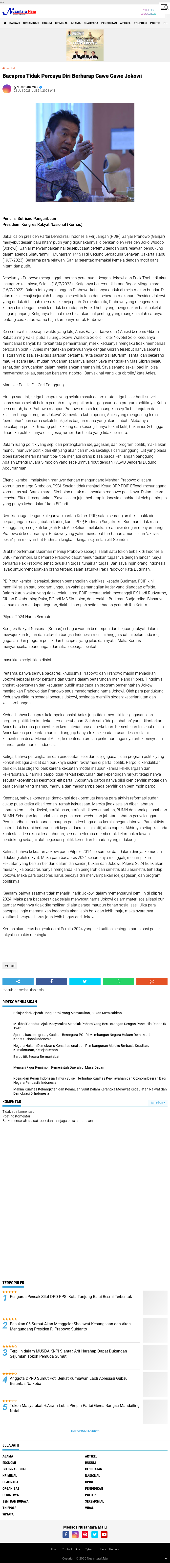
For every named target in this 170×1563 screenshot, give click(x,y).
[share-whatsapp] (118, 981)
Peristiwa (10, 1495)
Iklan (78, 1549)
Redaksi (114, 1549)
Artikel (125, 23)
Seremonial (94, 1501)
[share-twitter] (85, 981)
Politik (155, 23)
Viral (89, 1508)
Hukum (47, 23)
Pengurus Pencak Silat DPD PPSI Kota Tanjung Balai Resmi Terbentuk (71, 1296)
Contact (67, 1549)
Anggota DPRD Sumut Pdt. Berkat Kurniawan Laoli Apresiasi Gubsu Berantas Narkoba (69, 1381)
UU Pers (101, 1549)
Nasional (92, 1476)
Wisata (8, 1514)
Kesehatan (93, 1469)
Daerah (14, 23)
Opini (89, 1482)
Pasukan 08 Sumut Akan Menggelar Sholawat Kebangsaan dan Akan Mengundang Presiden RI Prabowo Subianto (70, 1326)
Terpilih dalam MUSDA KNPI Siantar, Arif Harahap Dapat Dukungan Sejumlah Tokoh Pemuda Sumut (68, 1354)
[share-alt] (18, 981)
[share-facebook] (51, 981)
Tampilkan (158, 1102)
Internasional (14, 1469)
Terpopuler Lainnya (85, 1430)
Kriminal (61, 23)
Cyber (88, 1549)
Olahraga (91, 23)
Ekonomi (9, 1463)
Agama (76, 23)
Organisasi (31, 23)
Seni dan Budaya (15, 1501)
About (54, 1549)
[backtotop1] (166, 1558)
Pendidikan (109, 23)
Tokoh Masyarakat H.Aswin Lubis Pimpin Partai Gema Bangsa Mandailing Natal (75, 1408)
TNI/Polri (140, 23)
